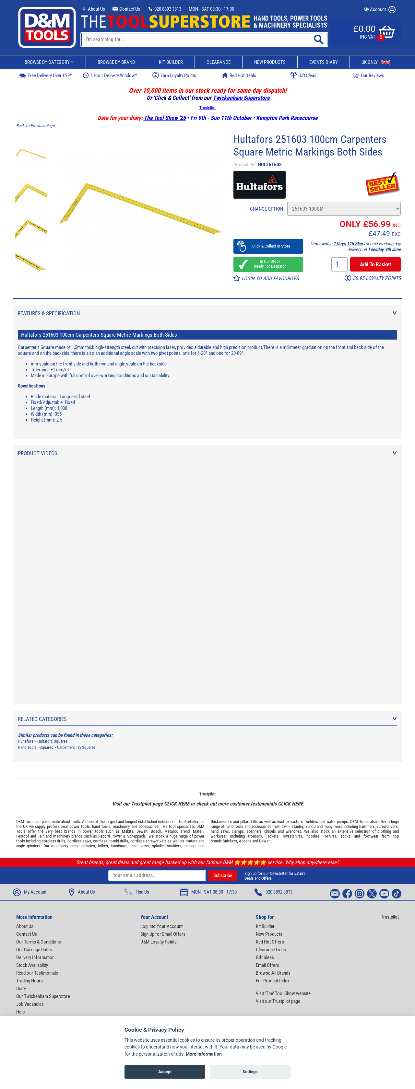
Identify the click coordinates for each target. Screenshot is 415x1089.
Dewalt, (142, 831)
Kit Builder (171, 62)
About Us (93, 9)
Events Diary (323, 62)
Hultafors (25, 741)
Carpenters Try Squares (76, 747)
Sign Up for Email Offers (162, 934)
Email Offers (267, 965)
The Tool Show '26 (165, 117)
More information (204, 1054)
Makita (127, 831)
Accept (165, 1071)
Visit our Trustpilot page (278, 1001)
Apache (245, 841)
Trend (185, 831)
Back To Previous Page (35, 125)
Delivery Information (35, 957)
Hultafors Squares (52, 741)
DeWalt (265, 841)
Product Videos (207, 453)
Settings (250, 1071)
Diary (21, 988)
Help (20, 1012)
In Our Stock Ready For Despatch (268, 264)
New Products (270, 62)
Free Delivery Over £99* (45, 75)
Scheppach (136, 836)
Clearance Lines (271, 950)
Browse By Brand (116, 62)
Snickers (230, 841)
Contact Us (126, 9)
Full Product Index (273, 981)
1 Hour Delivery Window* (110, 75)
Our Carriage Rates (34, 950)
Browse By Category (50, 62)
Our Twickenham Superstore (43, 996)
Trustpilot (207, 107)
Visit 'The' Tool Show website (283, 993)
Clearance (219, 62)
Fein (41, 836)
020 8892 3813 (164, 9)
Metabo (170, 831)
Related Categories (207, 719)
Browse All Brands (273, 973)
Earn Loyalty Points (174, 75)
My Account (379, 9)
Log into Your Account (161, 926)
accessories (148, 826)
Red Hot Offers (270, 942)
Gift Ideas (303, 75)
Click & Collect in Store (268, 246)
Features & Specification (207, 313)
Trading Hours (29, 981)
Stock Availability (32, 965)
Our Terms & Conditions (38, 942)
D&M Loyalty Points (158, 942)
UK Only (376, 62)
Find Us (136, 892)
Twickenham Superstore (241, 97)
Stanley (297, 826)
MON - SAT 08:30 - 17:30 (211, 9)
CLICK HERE (176, 804)
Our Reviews (368, 75)
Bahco (310, 826)
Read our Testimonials (37, 973)
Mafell (198, 831)
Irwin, (286, 826)
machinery (121, 826)
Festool (22, 836)
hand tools (101, 826)
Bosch (156, 831)
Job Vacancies (30, 1004)
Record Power (110, 836)
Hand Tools (27, 747)
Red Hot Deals (239, 75)
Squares (46, 747)
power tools (79, 826)
